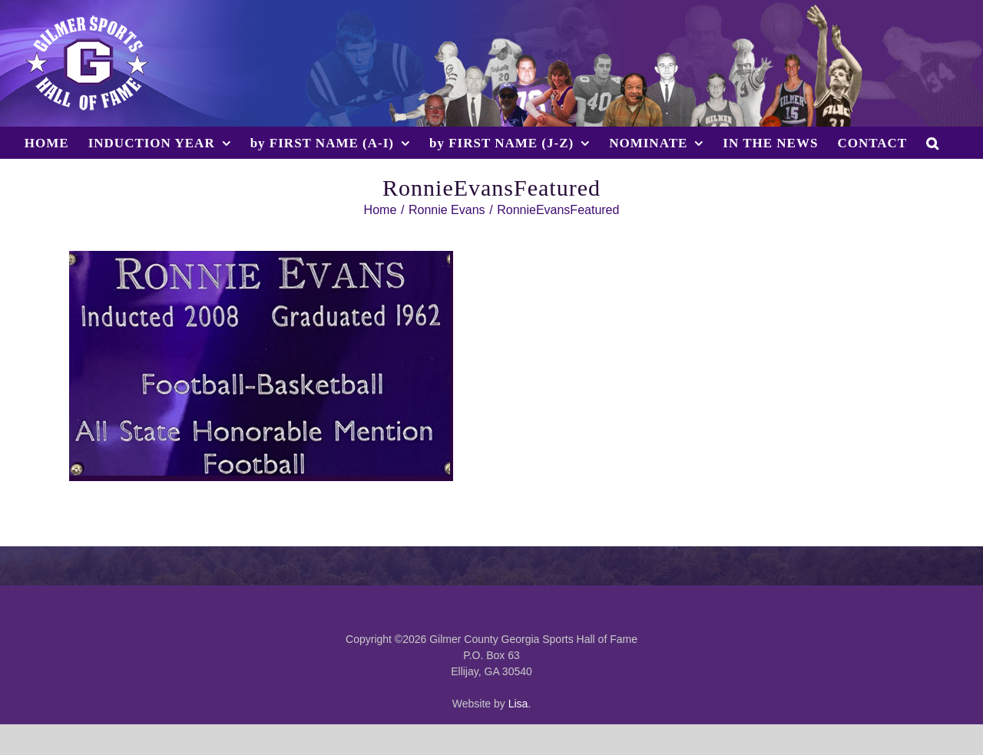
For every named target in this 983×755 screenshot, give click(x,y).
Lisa (518, 703)
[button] (932, 142)
